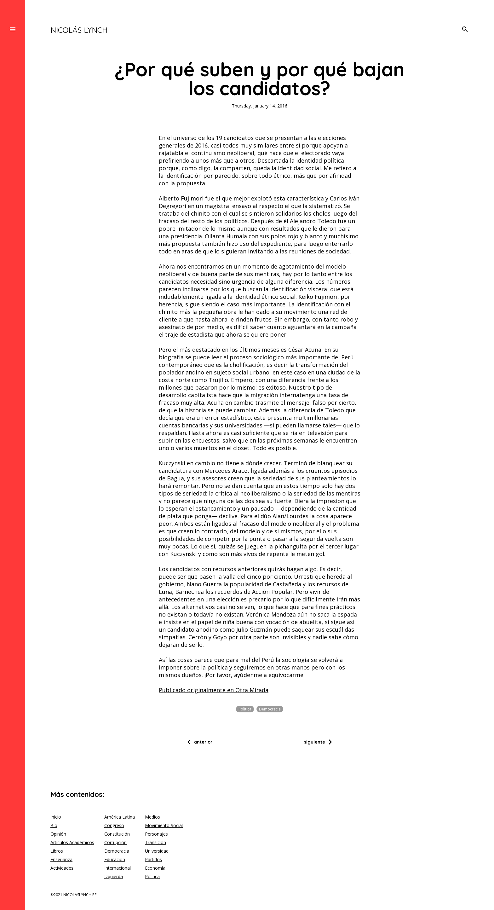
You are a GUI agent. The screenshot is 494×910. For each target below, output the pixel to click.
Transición (155, 842)
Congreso (114, 825)
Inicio (55, 817)
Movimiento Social (164, 825)
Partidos (153, 859)
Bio (53, 825)
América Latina (119, 817)
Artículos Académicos (72, 842)
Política (244, 709)
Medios (152, 817)
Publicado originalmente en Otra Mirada (213, 690)
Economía (155, 868)
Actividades (61, 868)
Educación (114, 859)
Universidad (157, 851)
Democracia (270, 709)
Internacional (117, 868)
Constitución (117, 834)
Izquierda (113, 876)
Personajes (156, 834)
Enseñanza (61, 859)
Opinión (58, 834)
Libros (56, 851)
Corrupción (115, 842)
